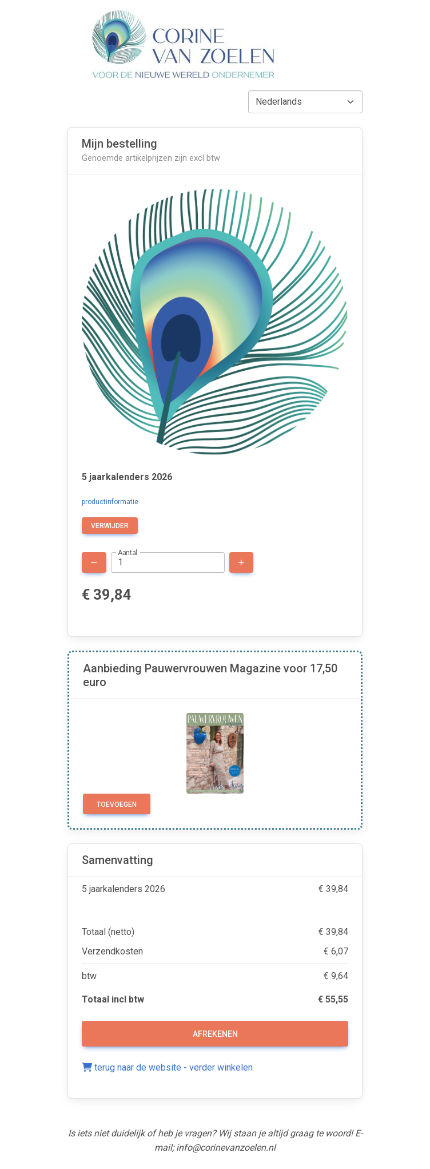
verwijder (110, 526)
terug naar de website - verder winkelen (167, 1067)
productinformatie (110, 502)
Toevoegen (117, 805)
